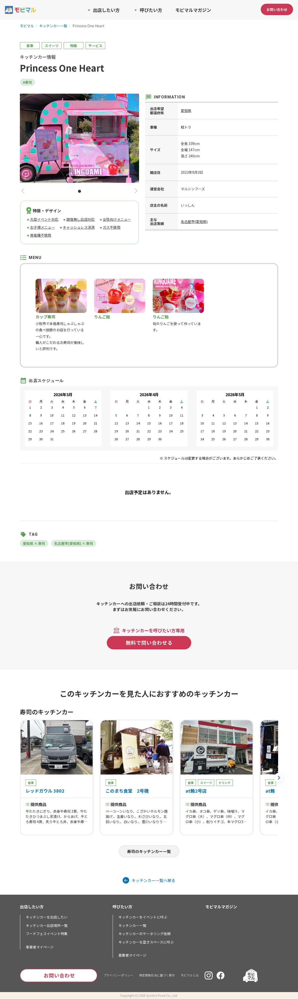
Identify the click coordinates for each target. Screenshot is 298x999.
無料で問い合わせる (149, 642)
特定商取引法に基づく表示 (157, 975)
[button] (23, 191)
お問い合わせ (276, 9)
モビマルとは (190, 975)
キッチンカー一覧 (53, 26)
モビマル (27, 26)
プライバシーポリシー (118, 975)
